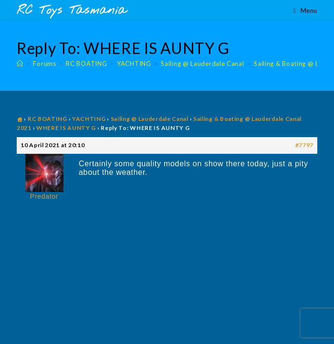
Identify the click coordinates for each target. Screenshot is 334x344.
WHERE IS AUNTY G (66, 127)
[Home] (20, 63)
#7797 (304, 145)
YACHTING (89, 118)
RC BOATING (47, 118)
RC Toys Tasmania (71, 11)
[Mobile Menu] (305, 10)
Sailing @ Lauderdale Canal (149, 118)
